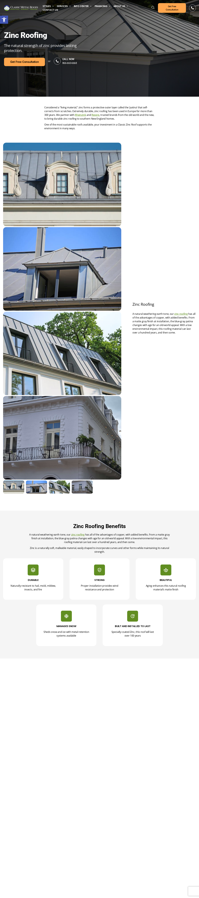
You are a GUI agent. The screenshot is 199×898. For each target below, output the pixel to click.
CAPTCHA (127, 860)
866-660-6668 (76, 63)
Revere (95, 115)
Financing (103, 6)
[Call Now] (192, 8)
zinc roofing (181, 314)
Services (64, 6)
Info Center (83, 6)
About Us (120, 6)
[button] (4, 20)
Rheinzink (80, 115)
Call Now (75, 59)
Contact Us (50, 10)
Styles (48, 6)
